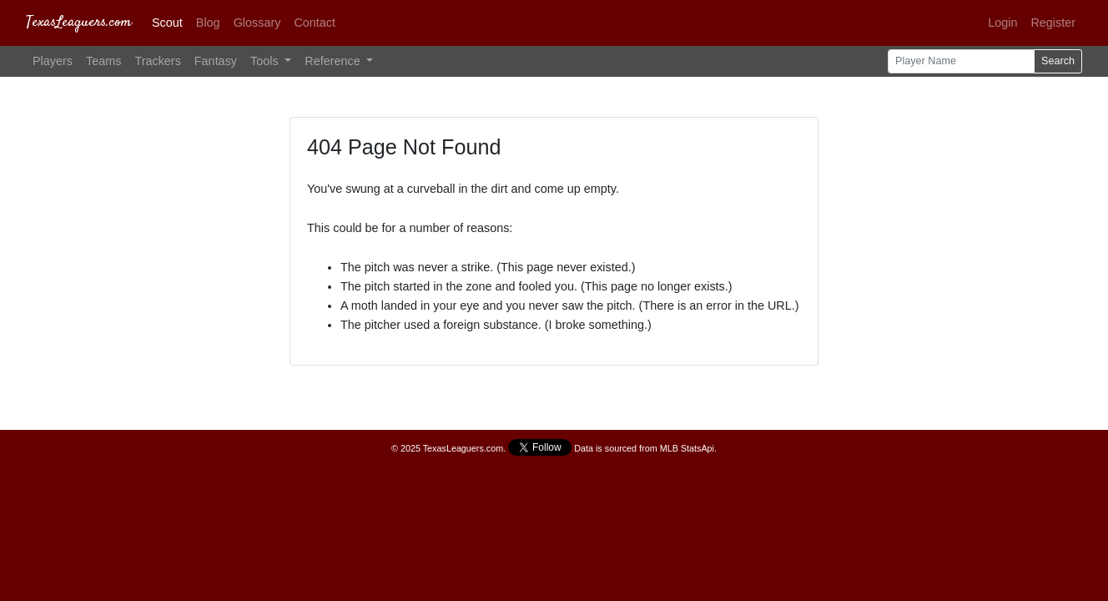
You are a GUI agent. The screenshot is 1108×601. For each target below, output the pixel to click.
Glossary (257, 22)
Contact (314, 22)
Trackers (157, 61)
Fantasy (215, 61)
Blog (208, 22)
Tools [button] (266, 61)
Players (53, 61)
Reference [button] (334, 61)
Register (1052, 22)
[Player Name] (961, 61)
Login (1002, 22)
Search (1058, 61)
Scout (167, 22)
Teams (103, 61)
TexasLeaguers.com (79, 22)
